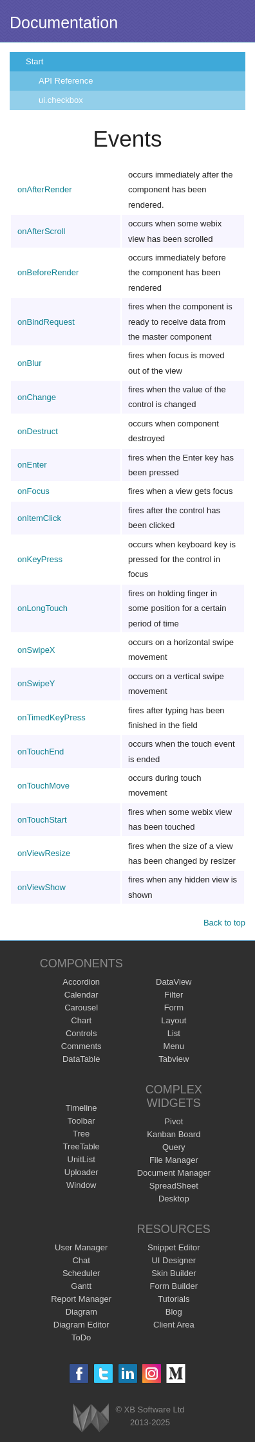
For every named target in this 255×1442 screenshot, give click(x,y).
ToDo (81, 1337)
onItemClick (39, 518)
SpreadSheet (173, 1186)
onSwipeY (36, 683)
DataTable (81, 1059)
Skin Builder (173, 1273)
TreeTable (81, 1146)
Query (173, 1147)
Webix (91, 1417)
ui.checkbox (61, 100)
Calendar (81, 994)
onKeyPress (39, 559)
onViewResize (43, 853)
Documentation (64, 23)
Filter (173, 994)
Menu (174, 1046)
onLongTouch (42, 608)
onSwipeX (36, 650)
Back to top (224, 922)
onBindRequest (46, 322)
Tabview (173, 1059)
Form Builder (174, 1286)
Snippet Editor (173, 1247)
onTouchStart (42, 820)
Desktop (173, 1198)
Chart (81, 1020)
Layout (173, 1020)
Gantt (81, 1286)
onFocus (33, 491)
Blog (173, 1312)
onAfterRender (44, 189)
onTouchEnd (40, 751)
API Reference (66, 81)
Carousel (81, 1007)
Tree (81, 1133)
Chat (81, 1260)
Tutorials (173, 1299)
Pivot (173, 1121)
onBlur (29, 363)
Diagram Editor (81, 1324)
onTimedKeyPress (51, 717)
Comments (81, 1046)
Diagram (81, 1312)
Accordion (81, 982)
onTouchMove (43, 785)
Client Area (173, 1324)
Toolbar (81, 1121)
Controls (81, 1033)
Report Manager (81, 1299)
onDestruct (37, 431)
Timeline (81, 1108)
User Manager (81, 1247)
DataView (173, 982)
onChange (36, 397)
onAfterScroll (41, 231)
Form (174, 1007)
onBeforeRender (48, 272)
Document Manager (174, 1173)
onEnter (32, 465)
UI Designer (173, 1260)
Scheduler (81, 1273)
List (173, 1033)
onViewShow (41, 887)
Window (81, 1185)
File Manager (173, 1160)
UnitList (81, 1159)
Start (34, 61)
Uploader (81, 1172)
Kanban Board (173, 1134)
